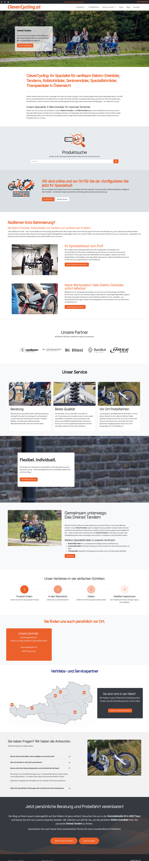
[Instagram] (4, 2)
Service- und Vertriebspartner (120, 710)
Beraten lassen (62, 199)
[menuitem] (81, 7)
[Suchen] (115, 161)
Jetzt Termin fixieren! (64, 840)
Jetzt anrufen (89, 840)
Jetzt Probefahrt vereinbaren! (76, 264)
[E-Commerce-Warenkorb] (142, 2)
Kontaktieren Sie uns (28, 479)
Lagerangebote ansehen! (75, 307)
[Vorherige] (7, 39)
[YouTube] (8, 2)
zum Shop (69, 556)
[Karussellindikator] (67, 63)
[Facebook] (1, 2)
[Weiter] (141, 39)
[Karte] (97, 644)
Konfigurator (48, 199)
